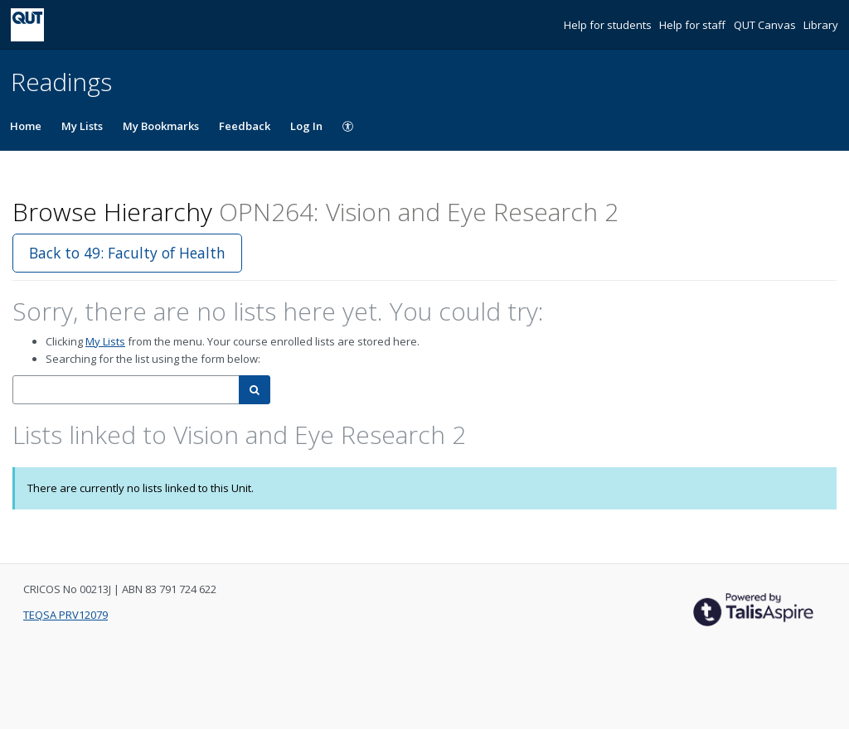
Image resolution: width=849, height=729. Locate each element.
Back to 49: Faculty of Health (127, 253)
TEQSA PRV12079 (65, 614)
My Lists (82, 125)
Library (820, 24)
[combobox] (126, 389)
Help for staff (693, 24)
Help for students (609, 24)
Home (25, 125)
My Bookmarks (161, 125)
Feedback (244, 125)
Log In (306, 125)
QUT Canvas (766, 24)
